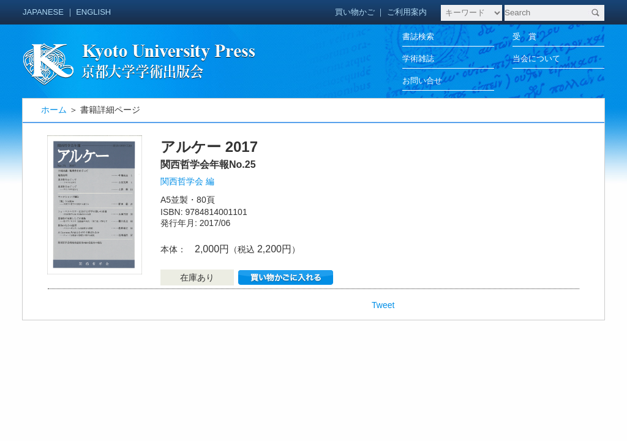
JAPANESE (43, 12)
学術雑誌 (418, 58)
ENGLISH (93, 12)
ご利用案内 (407, 12)
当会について (536, 58)
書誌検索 (418, 36)
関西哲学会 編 (187, 181)
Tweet (383, 305)
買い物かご (355, 12)
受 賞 (524, 36)
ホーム (54, 110)
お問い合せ (422, 80)
